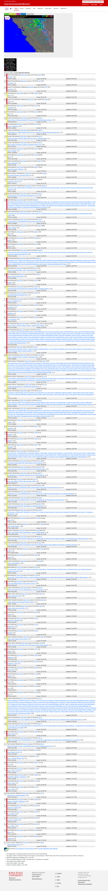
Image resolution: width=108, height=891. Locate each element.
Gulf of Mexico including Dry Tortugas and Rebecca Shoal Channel (38, 709)
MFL (39, 723)
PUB (38, 329)
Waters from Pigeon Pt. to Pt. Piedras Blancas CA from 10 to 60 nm (25, 589)
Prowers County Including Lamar (81, 335)
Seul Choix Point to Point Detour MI (17, 187)
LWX (39, 118)
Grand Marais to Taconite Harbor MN (37, 378)
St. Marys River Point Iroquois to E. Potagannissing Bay (58, 493)
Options (23, 14)
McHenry (12, 752)
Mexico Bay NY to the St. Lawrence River (35, 138)
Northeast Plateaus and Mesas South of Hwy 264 (20, 455)
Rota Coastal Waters (25, 532)
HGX (36, 149)
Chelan (9, 651)
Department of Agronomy (15, 879)
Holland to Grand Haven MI (78, 512)
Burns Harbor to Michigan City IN (59, 349)
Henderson (16, 301)
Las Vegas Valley (11, 569)
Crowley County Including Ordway (29, 339)
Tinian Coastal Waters (13, 532)
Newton (9, 783)
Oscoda (14, 227)
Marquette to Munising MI (31, 544)
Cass (23, 758)
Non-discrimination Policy (84, 880)
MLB (39, 717)
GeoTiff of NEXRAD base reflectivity (48, 848)
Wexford (9, 282)
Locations (12, 14)
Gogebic (9, 422)
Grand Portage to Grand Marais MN (17, 378)
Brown (9, 758)
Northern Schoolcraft (16, 144)
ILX (36, 756)
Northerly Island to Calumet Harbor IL (22, 351)
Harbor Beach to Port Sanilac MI (33, 463)
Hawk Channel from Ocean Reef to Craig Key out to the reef (31, 711)
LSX (36, 674)
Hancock (9, 301)
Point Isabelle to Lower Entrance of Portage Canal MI (76, 367)
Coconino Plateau (68, 453)
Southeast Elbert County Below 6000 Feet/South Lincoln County (29, 264)
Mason (9, 770)
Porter (8, 789)
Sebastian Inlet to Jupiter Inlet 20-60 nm (71, 719)
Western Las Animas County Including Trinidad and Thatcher (56, 339)
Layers (6, 14)
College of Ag (12, 878)
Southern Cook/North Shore (30, 357)
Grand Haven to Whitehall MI (15, 512)
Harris (16, 181)
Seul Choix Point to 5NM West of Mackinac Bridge (58, 392)
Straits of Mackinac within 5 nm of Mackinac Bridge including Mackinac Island (28, 402)
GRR (39, 510)
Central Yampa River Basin (14, 270)
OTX (36, 649)
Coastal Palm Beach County (15, 746)
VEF (36, 286)
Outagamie (23, 776)
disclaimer (94, 4)
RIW (38, 274)
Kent (8, 764)
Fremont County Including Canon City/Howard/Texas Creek (61, 331)
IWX (39, 473)
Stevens (24, 325)
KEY (39, 698)
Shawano (9, 801)
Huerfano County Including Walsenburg (46, 341)
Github (57, 879)
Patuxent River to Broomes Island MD (17, 120)
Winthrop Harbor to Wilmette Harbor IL (38, 349)
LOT (35, 347)
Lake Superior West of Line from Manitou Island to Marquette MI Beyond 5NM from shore (36, 367)
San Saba (10, 83)
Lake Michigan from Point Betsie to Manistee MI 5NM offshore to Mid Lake (66, 205)
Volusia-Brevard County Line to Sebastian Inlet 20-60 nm (22, 719)
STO (40, 643)
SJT (40, 81)
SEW (39, 130)
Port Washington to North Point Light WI (78, 538)
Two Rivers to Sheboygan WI (38, 499)
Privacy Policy (81, 882)
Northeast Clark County (74, 569)
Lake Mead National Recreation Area (17, 288)
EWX (36, 93)
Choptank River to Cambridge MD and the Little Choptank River (24, 410)
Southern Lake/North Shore (14, 357)
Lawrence (9, 807)
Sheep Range (42, 569)
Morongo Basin (70, 577)
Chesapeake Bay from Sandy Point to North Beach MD (31, 414)
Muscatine (10, 663)
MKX (35, 200)
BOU (38, 258)
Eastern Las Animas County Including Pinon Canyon (54, 337)
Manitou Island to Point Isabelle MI (82, 370)
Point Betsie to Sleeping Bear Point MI (17, 392)
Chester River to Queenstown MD (51, 410)
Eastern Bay (16, 416)
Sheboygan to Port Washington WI (36, 538)
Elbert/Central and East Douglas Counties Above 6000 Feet (43, 262)
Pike (8, 682)
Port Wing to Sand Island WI (15, 386)
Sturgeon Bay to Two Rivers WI (55, 499)
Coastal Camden (20, 795)
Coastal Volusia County (13, 844)
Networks (40, 8)
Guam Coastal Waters (13, 526)
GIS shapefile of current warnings (25, 848)
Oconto (9, 240)
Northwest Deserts (44, 288)
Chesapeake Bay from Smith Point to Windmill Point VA (22, 195)
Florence (9, 440)
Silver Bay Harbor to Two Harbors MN (81, 378)
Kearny (14, 325)
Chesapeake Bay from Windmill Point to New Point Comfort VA (24, 221)
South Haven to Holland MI (62, 512)
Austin (9, 150)
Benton (9, 669)
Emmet (9, 126)
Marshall (16, 620)
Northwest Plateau (33, 288)
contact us (85, 4)
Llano (8, 95)
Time (18, 14)
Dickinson (20, 169)
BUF (39, 136)
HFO (36, 112)
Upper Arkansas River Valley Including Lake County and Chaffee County (64, 333)
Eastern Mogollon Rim (51, 455)
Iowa (13, 669)
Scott (13, 733)
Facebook (58, 873)
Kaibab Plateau (91, 453)
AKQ (39, 193)
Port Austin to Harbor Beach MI (15, 463)
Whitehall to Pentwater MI (31, 512)
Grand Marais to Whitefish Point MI (33, 506)
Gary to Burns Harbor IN (75, 349)
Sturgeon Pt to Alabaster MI (57, 402)
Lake (8, 752)
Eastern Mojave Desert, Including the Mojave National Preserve (32, 577)
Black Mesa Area (11, 453)
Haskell (34, 325)
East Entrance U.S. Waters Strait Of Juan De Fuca (21, 132)
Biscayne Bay (11, 725)
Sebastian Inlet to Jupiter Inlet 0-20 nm (49, 719)
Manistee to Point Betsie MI (36, 392)
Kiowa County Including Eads (32, 337)
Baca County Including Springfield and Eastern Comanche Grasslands (52, 335)
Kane (17, 752)
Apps (16, 8)
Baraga (9, 163)
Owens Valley (10, 577)
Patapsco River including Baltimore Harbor (40, 120)
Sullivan (13, 813)
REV (40, 594)
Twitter (57, 876)
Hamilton (18, 325)
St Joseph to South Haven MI (46, 512)
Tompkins (9, 838)
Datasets (28, 8)
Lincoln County (21, 569)
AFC (35, 479)
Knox (8, 813)
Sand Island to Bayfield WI (30, 386)
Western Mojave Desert (81, 577)
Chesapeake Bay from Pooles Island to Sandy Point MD (62, 414)
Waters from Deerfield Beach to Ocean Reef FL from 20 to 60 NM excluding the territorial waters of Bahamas (45, 725)
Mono (23, 608)
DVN (36, 299)
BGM (36, 836)
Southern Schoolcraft (28, 144)
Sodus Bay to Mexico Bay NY (15, 138)
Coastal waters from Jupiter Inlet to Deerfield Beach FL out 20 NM (61, 740)
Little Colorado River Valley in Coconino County (45, 456)
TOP (36, 618)
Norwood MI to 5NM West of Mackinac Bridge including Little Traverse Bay (32, 394)
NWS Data (48, 8)
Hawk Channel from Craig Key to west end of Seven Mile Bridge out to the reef (48, 706)
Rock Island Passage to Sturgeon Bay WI (18, 175)
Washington (10, 620)
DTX (39, 461)
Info (34, 8)
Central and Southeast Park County (57, 264)
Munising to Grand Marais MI (15, 506)
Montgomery (10, 181)
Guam (9, 520)
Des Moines (10, 307)
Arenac (9, 246)
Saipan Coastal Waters (38, 532)
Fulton (13, 770)
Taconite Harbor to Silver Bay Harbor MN (59, 378)
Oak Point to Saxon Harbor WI (43, 380)
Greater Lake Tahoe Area (14, 596)
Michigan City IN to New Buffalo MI (34, 475)
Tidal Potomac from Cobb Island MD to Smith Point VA (76, 410)
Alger (8, 144)
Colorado (13, 150)
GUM (38, 518)
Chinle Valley (43, 453)
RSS (57, 886)
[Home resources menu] (11, 9)
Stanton (42, 325)
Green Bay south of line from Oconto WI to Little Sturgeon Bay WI (25, 252)
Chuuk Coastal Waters (13, 563)
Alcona (9, 227)
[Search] (93, 1)
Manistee (9, 77)
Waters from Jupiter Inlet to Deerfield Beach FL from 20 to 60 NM (25, 740)
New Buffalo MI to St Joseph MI (15, 475)
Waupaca (16, 776)
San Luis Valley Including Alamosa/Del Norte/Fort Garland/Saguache (26, 331)
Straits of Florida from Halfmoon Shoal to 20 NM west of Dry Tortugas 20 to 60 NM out (30, 700)
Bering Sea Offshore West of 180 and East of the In (21, 583)
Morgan (19, 758)
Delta (36, 144)
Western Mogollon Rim (63, 455)
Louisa (9, 557)
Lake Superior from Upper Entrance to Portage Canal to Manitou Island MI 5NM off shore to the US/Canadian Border (39, 365)
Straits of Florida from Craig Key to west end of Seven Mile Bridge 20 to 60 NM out (42, 702)
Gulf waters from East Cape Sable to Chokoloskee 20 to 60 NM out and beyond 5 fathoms (43, 708)
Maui (8, 114)
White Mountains (39, 455)
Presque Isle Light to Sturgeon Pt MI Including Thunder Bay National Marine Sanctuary (69, 404)
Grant (38, 325)
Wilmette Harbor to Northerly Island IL (17, 349)
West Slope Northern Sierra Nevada (38, 645)
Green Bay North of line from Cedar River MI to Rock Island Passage (26, 469)
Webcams (63, 8)
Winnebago (10, 776)
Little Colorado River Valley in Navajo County (19, 456)
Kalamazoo (10, 657)
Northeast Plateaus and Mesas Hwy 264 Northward (73, 456)
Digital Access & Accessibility (85, 884)
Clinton (9, 733)
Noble (8, 832)
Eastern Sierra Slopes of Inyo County (17, 639)
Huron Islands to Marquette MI (15, 544)
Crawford (15, 807)
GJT (36, 268)
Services (55, 8)
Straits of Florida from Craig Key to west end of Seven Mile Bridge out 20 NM (43, 704)
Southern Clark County (32, 569)
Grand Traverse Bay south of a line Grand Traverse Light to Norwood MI (73, 394)
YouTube (58, 883)
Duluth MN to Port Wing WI (27, 380)
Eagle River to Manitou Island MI (63, 370)
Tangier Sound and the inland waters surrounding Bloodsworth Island (52, 412)
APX (40, 75)
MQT (39, 142)
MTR (39, 587)
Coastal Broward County (45, 746)
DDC (38, 323)
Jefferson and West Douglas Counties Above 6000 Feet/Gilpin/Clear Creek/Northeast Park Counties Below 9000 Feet (50, 260)
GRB (44, 173)
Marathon (9, 434)
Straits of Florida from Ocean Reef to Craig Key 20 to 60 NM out (66, 711)
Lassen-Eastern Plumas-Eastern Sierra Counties (20, 602)
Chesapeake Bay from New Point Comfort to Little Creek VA (23, 213)
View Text (23, 75)
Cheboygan (15, 126)
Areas (21, 8)
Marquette (14, 163)
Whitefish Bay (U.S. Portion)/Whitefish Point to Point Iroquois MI (24, 493)
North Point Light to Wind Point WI (16, 538)
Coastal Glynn (11, 795)
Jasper (13, 789)
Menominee (14, 169)
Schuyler (13, 758)
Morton (29, 325)
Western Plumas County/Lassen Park (17, 645)
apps (101, 4)
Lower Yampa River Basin (30, 270)
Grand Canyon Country (80, 453)
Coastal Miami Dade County (30, 746)
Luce (39, 144)
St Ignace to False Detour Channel (75, 402)
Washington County (12, 260)
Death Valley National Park (58, 577)
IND (36, 805)
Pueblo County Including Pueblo (66, 341)
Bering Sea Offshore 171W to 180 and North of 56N (21, 481)
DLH (39, 355)
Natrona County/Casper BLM (15, 276)
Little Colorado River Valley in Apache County (83, 455)
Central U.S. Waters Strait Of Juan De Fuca (47, 132)
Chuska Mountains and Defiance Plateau (28, 453)
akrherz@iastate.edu (37, 878)
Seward (9, 325)
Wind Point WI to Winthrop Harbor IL (56, 538)
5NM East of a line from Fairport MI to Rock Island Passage (43, 187)
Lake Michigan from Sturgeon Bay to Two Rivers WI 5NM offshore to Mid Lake (28, 202)
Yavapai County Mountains (55, 453)
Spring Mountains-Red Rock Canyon (57, 569)
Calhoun (9, 676)
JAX (41, 793)
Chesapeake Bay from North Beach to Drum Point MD (35, 416)
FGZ (36, 451)
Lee (8, 319)
